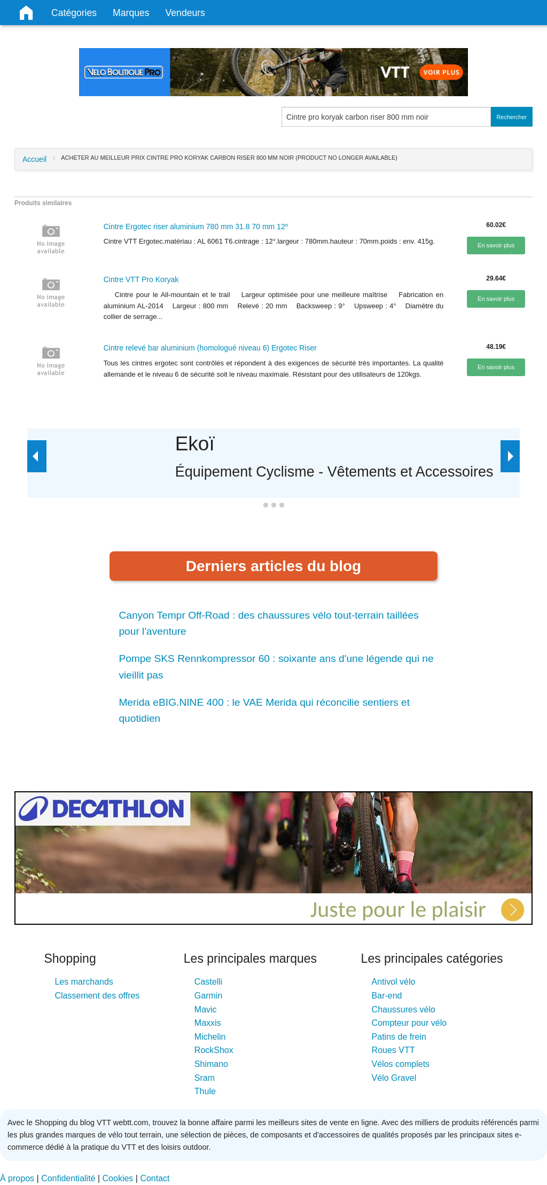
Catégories (74, 12)
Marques (131, 12)
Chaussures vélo (403, 1009)
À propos (17, 1178)
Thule (205, 1091)
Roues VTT (393, 1050)
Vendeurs (185, 12)
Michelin (210, 1036)
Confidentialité (68, 1178)
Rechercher (511, 117)
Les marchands (83, 981)
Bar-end (387, 995)
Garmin (208, 995)
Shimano (211, 1064)
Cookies (118, 1178)
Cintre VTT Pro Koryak (141, 279)
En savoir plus (496, 245)
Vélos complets (401, 1064)
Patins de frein (399, 1036)
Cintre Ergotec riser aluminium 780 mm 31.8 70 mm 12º (196, 226)
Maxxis (207, 1022)
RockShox (213, 1050)
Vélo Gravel (394, 1077)
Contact (154, 1178)
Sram (204, 1077)
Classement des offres (96, 995)
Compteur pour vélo (409, 1022)
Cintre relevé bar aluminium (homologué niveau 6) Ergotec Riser (210, 348)
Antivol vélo (394, 981)
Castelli (208, 981)
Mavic (205, 1009)
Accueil (34, 159)
